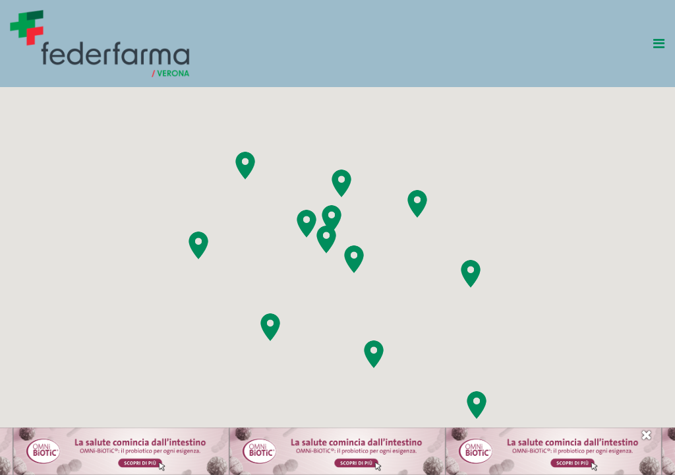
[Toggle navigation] (660, 43)
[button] (476, 405)
